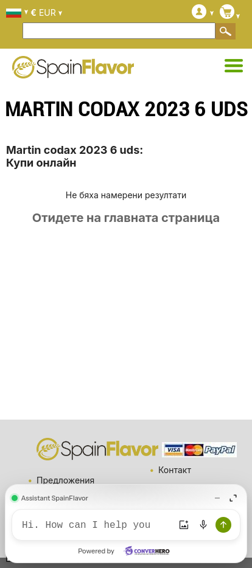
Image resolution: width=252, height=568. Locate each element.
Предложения (65, 480)
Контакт (174, 470)
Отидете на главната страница (126, 217)
